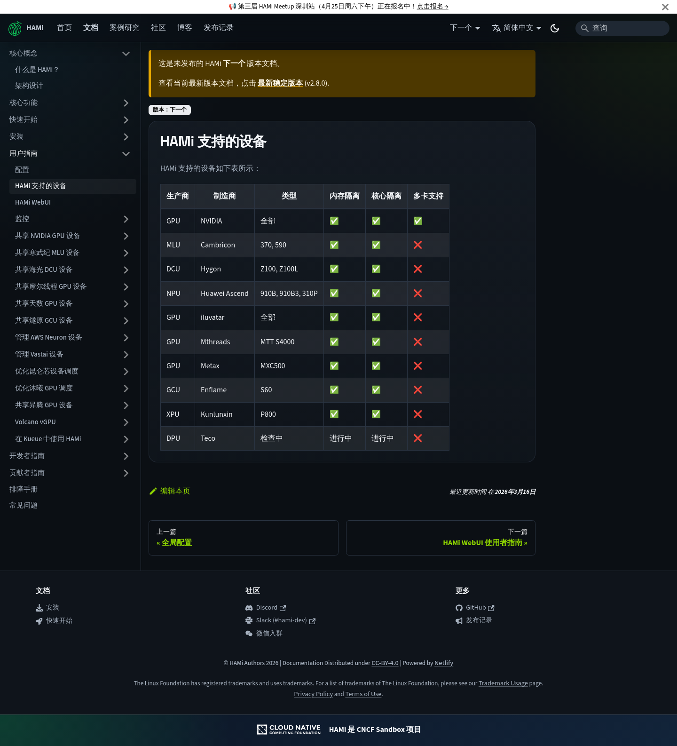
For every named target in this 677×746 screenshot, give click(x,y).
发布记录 (219, 28)
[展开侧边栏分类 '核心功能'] (126, 103)
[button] (72, 219)
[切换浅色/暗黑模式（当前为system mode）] (554, 28)
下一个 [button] (461, 28)
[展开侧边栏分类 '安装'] (126, 136)
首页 (64, 28)
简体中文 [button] (513, 28)
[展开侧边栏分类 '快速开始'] (126, 119)
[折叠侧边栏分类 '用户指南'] (126, 153)
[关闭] (665, 7)
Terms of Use (363, 694)
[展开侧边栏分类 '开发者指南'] (126, 456)
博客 (184, 28)
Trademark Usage (503, 683)
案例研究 (125, 28)
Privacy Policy (313, 694)
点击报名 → (433, 6)
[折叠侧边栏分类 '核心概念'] (126, 53)
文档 (90, 28)
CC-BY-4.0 (384, 663)
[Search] (622, 28)
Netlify (443, 663)
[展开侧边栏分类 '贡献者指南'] (126, 473)
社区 (158, 28)
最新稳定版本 (280, 83)
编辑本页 (169, 491)
